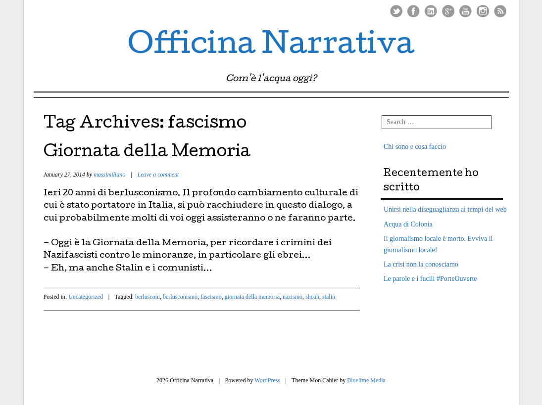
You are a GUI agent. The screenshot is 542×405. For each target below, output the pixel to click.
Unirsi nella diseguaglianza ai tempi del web (445, 209)
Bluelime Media (366, 380)
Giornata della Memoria (147, 153)
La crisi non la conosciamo (421, 264)
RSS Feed (500, 11)
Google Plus (448, 11)
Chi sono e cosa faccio (415, 146)
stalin (328, 296)
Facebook (413, 11)
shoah (312, 296)
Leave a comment (158, 174)
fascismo (211, 296)
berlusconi (147, 296)
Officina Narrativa (271, 46)
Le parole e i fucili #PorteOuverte (430, 278)
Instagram (483, 11)
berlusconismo (180, 296)
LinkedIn (431, 11)
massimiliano (109, 174)
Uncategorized (85, 296)
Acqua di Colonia (408, 224)
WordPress (267, 380)
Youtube (465, 11)
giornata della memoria (252, 296)
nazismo (292, 296)
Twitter (396, 11)
